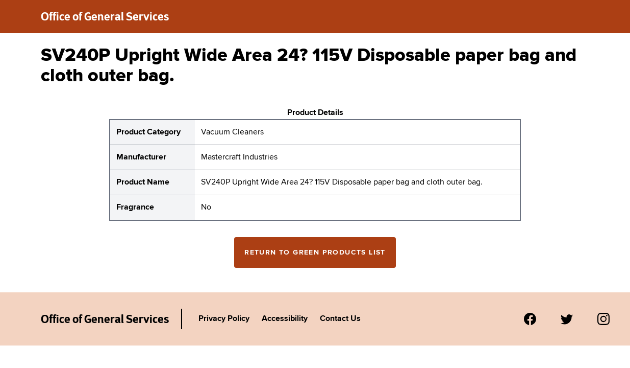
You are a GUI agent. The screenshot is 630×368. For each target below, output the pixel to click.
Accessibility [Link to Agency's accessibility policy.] (285, 319)
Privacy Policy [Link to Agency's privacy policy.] (223, 319)
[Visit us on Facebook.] (530, 319)
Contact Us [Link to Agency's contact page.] (340, 319)
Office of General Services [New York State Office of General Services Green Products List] (105, 319)
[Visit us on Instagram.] (603, 319)
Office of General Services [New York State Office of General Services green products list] (105, 16)
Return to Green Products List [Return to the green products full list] (315, 252)
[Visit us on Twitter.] (566, 319)
